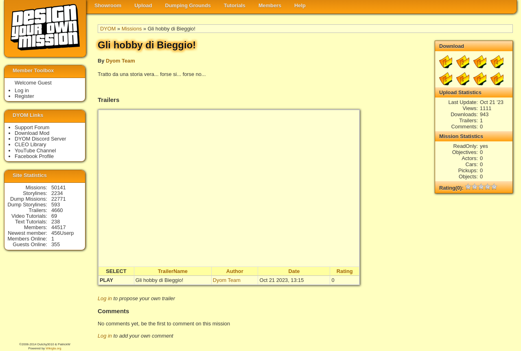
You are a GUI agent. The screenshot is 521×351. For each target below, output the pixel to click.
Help (300, 5)
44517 (58, 227)
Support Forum (32, 127)
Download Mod (32, 133)
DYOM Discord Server (40, 139)
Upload (143, 5)
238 (55, 222)
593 (55, 205)
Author (234, 271)
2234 (57, 193)
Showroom (107, 5)
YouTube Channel (35, 150)
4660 (57, 210)
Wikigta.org (53, 348)
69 (54, 216)
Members (269, 5)
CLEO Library (30, 144)
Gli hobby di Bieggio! (159, 280)
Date (294, 271)
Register (24, 96)
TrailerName (173, 271)
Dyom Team (120, 61)
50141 (58, 187)
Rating (345, 271)
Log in (105, 298)
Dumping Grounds (188, 5)
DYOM (108, 29)
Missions (132, 29)
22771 (58, 199)
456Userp (62, 233)
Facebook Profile (34, 156)
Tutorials (234, 5)
